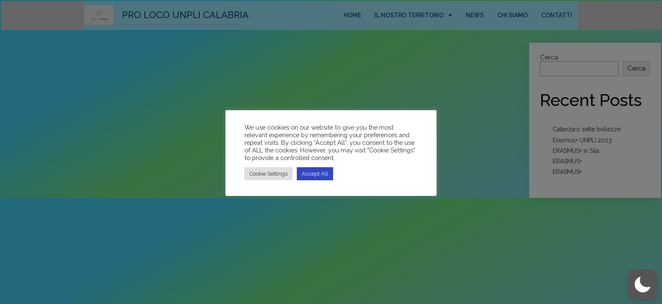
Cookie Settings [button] (269, 174)
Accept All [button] (315, 174)
